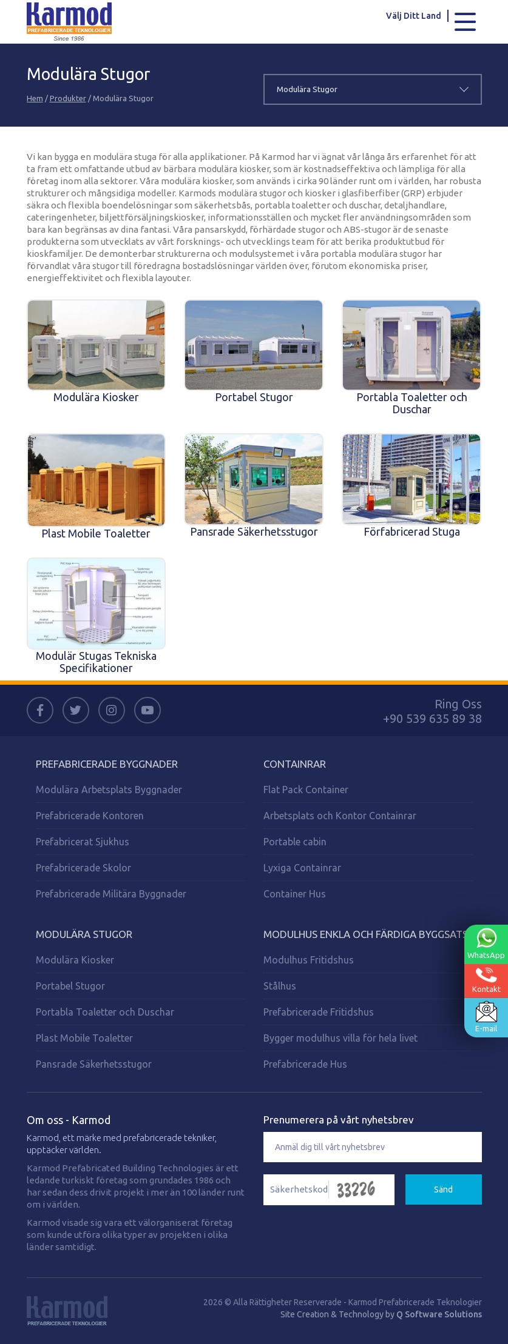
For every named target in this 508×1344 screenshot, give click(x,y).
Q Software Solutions (439, 1314)
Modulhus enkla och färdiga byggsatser (371, 934)
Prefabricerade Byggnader (107, 764)
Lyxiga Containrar (302, 867)
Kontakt (486, 980)
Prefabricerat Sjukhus (82, 841)
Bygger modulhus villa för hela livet (340, 1038)
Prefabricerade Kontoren (90, 815)
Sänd (443, 1189)
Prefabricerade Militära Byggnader (111, 893)
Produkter (68, 98)
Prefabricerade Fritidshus (318, 1011)
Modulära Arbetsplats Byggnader (109, 789)
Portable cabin (295, 841)
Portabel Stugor (70, 985)
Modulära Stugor (84, 934)
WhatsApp (486, 943)
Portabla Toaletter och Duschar (105, 1011)
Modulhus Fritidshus (308, 959)
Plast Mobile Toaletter (84, 1038)
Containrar (294, 764)
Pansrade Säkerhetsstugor (94, 1064)
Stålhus (279, 985)
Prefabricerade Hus (305, 1064)
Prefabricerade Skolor (83, 867)
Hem (35, 98)
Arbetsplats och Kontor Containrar (339, 815)
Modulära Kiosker (75, 959)
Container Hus (294, 893)
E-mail (486, 1017)
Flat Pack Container (305, 789)
